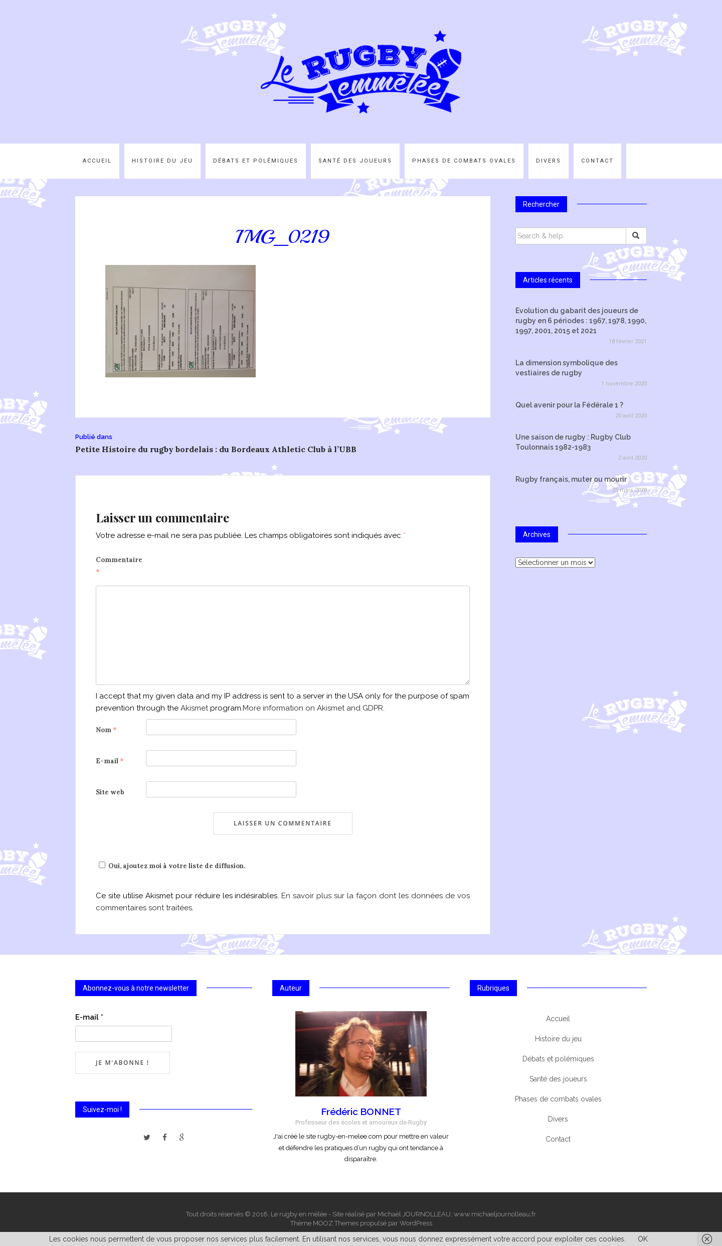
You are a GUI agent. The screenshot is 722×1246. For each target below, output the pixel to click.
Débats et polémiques (255, 161)
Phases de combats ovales (464, 161)
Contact (597, 161)
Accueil (97, 161)
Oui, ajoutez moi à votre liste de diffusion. (170, 866)
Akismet (194, 708)
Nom (106, 730)
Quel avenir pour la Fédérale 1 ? (569, 405)
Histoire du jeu (162, 161)
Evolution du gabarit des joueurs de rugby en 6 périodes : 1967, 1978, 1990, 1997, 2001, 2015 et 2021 (580, 321)
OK (643, 1239)
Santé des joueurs (355, 161)
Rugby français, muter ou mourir (571, 479)
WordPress (416, 1223)
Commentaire (119, 566)
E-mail (110, 761)
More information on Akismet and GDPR (313, 708)
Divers (548, 161)
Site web (110, 792)
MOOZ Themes (335, 1223)
